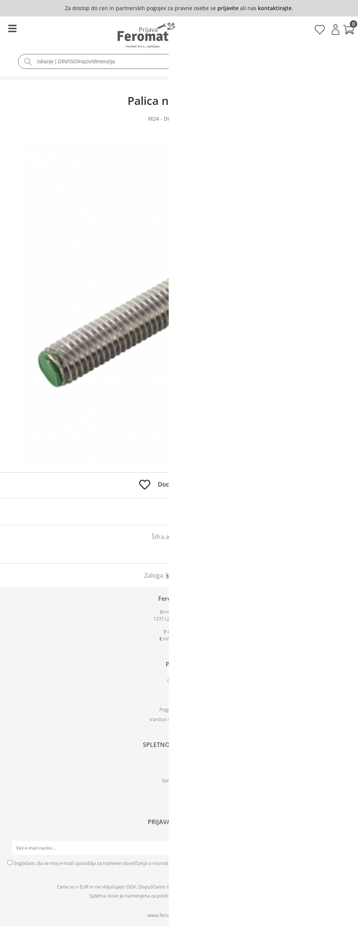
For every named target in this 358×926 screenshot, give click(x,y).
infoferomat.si (181, 638)
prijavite (227, 8)
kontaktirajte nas (190, 575)
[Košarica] (179, 30)
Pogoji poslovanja (179, 709)
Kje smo (179, 699)
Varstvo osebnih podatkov (179, 719)
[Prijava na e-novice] (343, 848)
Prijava (335, 29)
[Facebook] (179, 796)
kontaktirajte (275, 8)
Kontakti (179, 690)
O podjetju (179, 680)
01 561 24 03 (181, 632)
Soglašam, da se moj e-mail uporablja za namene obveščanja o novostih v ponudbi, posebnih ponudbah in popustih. (142, 863)
